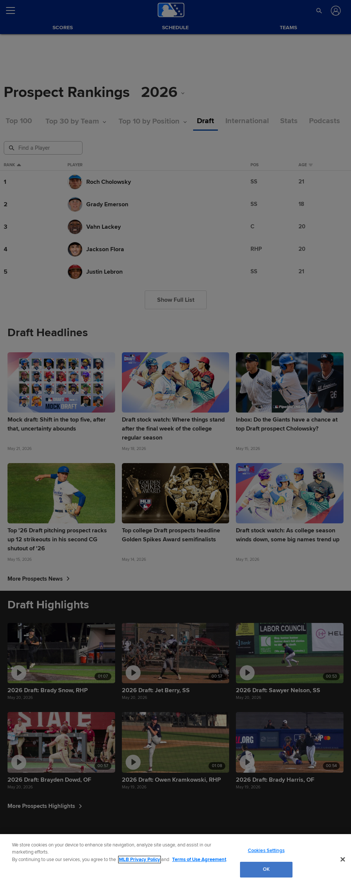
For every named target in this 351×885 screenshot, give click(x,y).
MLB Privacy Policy (139, 860)
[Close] (342, 859)
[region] (175, 859)
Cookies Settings (266, 851)
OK (266, 869)
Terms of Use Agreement (199, 860)
